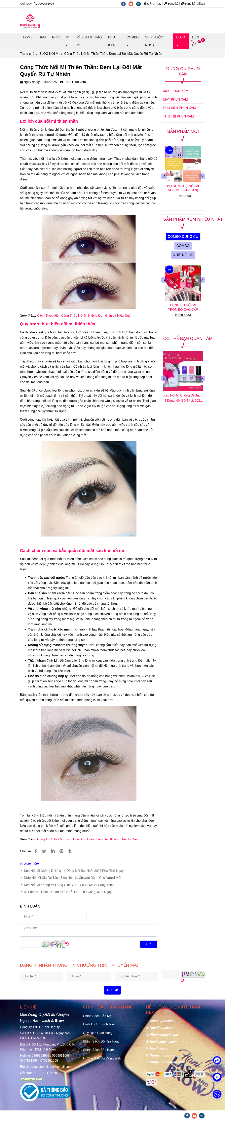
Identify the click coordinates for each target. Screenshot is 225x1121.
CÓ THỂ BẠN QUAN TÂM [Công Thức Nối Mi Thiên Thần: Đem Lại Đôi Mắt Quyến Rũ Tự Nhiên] (188, 338)
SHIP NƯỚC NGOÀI (154, 41)
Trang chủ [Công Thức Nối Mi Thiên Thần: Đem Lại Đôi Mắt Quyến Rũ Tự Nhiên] (27, 53)
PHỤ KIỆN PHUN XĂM (179, 108)
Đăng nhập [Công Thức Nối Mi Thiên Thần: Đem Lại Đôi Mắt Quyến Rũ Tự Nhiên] (152, 3)
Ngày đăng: (30, 82)
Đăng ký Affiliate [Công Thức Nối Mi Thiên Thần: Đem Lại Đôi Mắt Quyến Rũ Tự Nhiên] (193, 3)
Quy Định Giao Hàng (97, 1033)
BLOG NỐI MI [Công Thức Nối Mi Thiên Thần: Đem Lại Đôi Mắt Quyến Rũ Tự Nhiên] (49, 53)
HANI (42, 37)
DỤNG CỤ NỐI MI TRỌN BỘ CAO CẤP (183, 307)
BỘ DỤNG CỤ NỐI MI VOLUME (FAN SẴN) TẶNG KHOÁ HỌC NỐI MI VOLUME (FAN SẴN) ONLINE (183, 188)
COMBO (133, 41)
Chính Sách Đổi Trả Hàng (101, 1041)
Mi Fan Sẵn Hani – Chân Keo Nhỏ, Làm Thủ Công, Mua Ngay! (68, 892)
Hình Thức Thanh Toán (99, 1024)
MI (67, 41)
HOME (28, 37)
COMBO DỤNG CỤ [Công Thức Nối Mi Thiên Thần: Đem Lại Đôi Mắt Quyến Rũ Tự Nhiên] (183, 237)
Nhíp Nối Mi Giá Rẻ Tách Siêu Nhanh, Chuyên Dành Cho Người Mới (72, 877)
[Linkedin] (53, 851)
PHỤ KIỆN (111, 41)
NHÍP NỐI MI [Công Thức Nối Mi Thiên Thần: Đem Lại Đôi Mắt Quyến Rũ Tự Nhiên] (183, 255)
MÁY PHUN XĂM (175, 99)
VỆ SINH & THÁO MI (89, 41)
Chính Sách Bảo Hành (99, 1049)
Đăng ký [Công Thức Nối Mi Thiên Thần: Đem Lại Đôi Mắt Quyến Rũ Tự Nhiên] (171, 3)
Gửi (148, 944)
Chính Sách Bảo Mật (97, 1016)
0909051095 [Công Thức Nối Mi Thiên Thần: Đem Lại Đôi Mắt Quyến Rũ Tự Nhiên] (44, 3)
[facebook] (125, 3)
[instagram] (139, 3)
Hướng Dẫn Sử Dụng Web (102, 1058)
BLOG (180, 41)
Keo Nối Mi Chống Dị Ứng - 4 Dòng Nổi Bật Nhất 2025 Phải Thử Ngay (74, 870)
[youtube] (132, 3)
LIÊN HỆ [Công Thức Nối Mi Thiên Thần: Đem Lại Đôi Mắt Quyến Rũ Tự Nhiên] (28, 1006)
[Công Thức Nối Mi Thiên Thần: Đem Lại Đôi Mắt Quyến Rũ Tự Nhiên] (30, 20)
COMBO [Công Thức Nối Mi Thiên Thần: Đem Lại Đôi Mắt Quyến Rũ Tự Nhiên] (183, 246)
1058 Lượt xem (73, 82)
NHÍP (56, 37)
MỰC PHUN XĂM (175, 91)
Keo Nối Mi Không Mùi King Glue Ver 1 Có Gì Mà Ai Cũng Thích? (70, 885)
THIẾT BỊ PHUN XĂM (178, 116)
